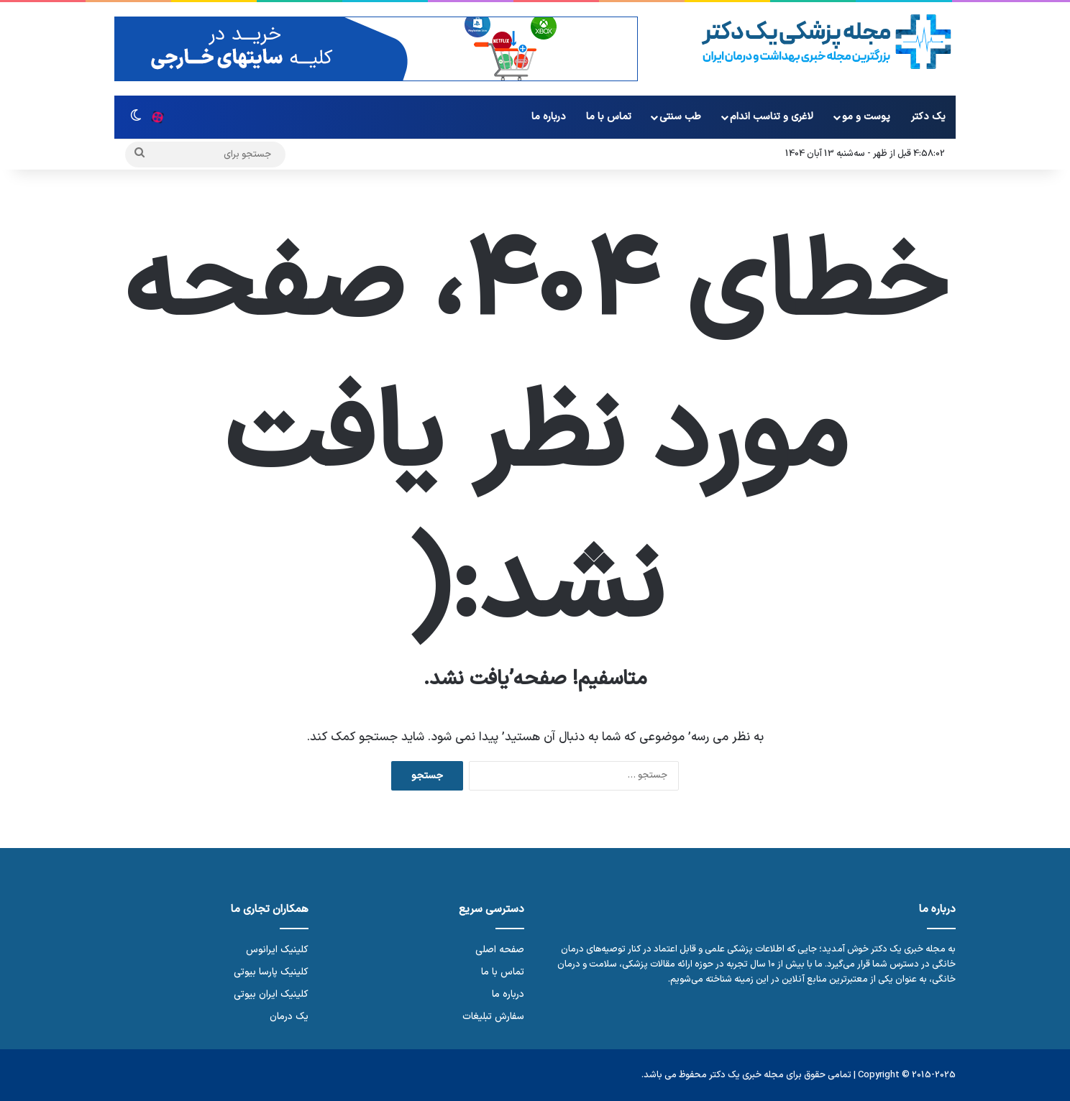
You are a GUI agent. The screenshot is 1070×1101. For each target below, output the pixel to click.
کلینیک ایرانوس (277, 949)
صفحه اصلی (499, 949)
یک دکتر (928, 116)
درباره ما (548, 116)
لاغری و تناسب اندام (771, 116)
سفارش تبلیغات (493, 1016)
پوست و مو (866, 116)
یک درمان (289, 1016)
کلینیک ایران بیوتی (271, 994)
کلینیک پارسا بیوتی (271, 972)
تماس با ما (608, 116)
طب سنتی (680, 116)
